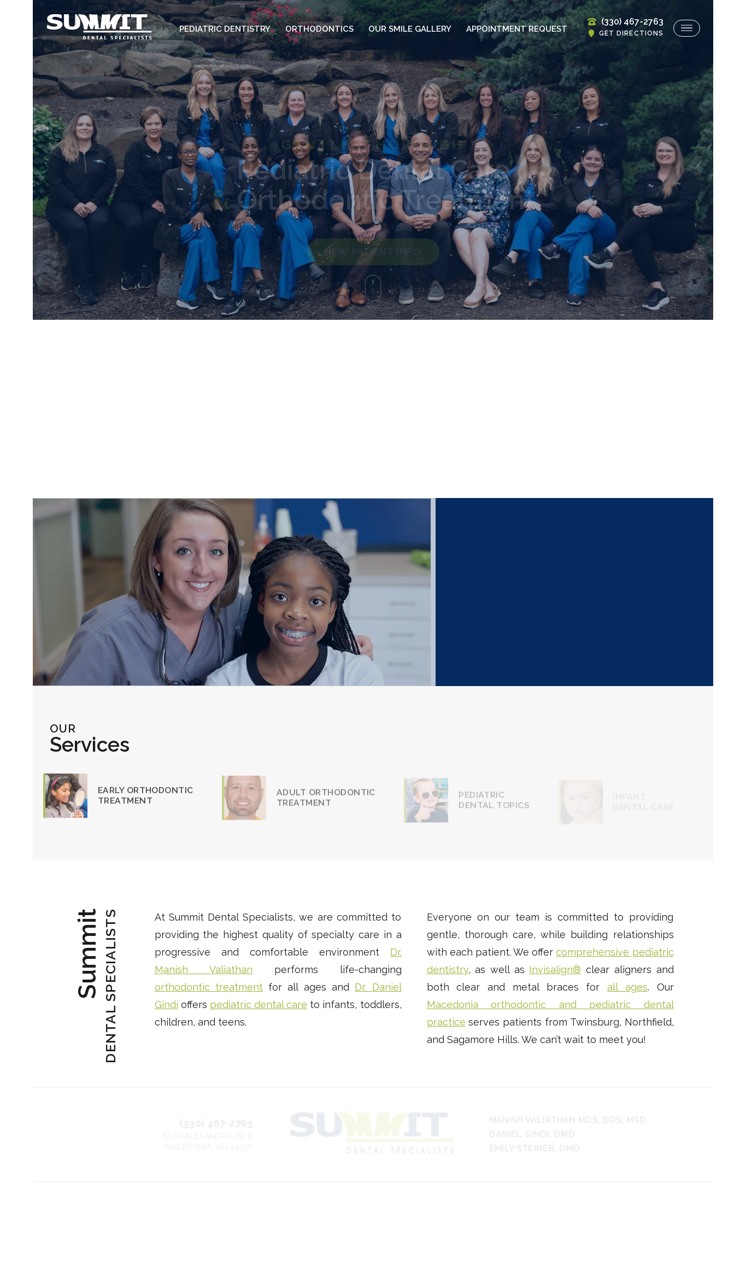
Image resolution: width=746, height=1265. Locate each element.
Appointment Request (516, 29)
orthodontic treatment (209, 987)
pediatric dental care (258, 1004)
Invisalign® (555, 969)
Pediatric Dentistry (225, 29)
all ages (627, 987)
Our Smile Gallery (409, 29)
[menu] (686, 28)
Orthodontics (319, 29)
